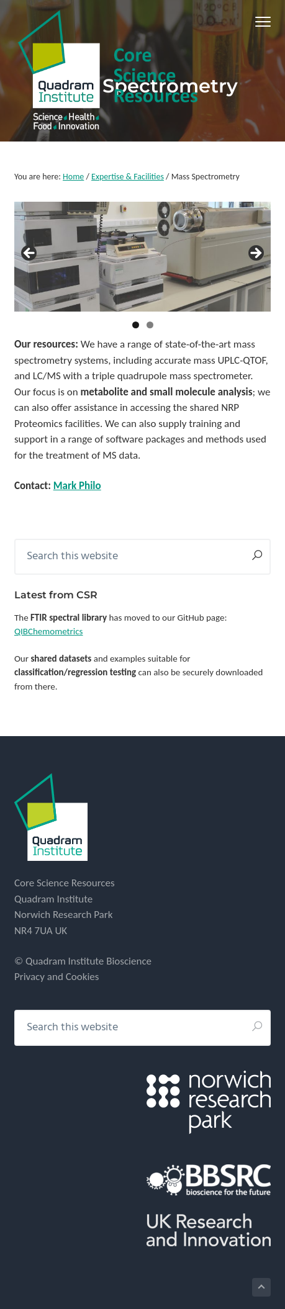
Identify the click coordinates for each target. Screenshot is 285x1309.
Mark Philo (77, 485)
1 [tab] (135, 325)
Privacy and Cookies (56, 976)
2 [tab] (150, 325)
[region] (142, 257)
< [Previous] (29, 254)
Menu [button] (258, 21)
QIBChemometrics (48, 631)
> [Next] (255, 254)
